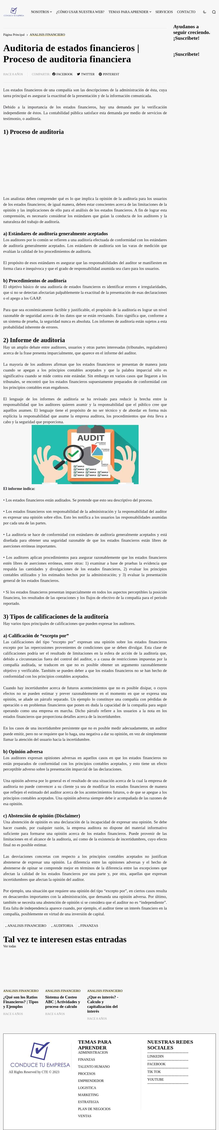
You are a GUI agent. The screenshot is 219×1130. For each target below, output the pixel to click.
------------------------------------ (167, 1052)
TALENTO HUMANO (94, 1066)
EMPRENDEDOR (91, 1081)
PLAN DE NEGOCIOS (94, 1109)
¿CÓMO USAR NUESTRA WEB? (80, 12)
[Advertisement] (85, 166)
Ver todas (9, 946)
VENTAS (84, 1116)
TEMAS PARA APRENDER (128, 12)
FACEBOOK (156, 1064)
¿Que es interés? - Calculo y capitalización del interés (102, 1004)
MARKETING (88, 1095)
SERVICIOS (164, 12)
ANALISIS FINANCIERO (47, 34)
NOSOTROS (40, 12)
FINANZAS (89, 926)
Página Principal (14, 34)
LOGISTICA (87, 1088)
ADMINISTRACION (93, 1052)
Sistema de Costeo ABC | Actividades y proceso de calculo (62, 1002)
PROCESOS (86, 1073)
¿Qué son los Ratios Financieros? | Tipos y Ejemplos (20, 1002)
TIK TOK (154, 1072)
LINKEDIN (155, 1056)
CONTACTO (186, 12)
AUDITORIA (63, 926)
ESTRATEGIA (88, 1102)
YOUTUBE (155, 1079)
